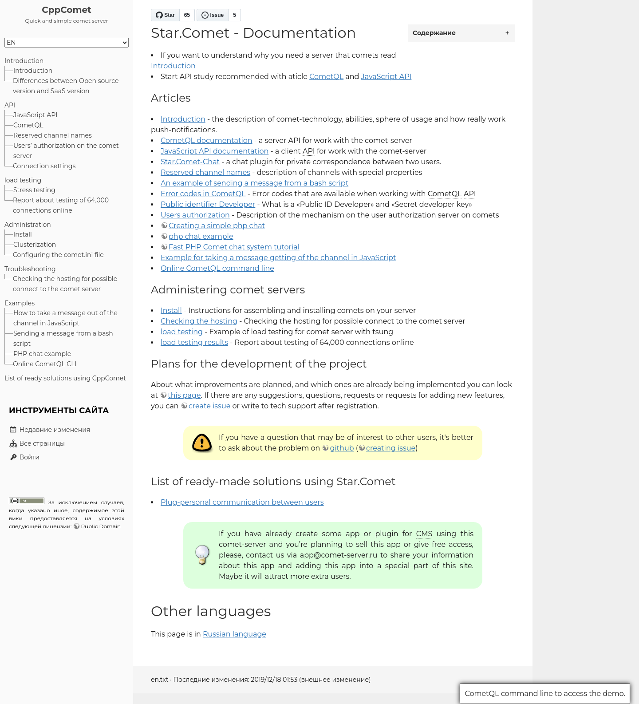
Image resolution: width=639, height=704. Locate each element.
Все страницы (37, 443)
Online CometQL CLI (45, 364)
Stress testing (34, 190)
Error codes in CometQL (203, 194)
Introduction (23, 61)
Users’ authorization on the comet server (66, 151)
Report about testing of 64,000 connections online (61, 205)
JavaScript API (35, 115)
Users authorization (195, 215)
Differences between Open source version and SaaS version (65, 86)
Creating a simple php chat (217, 225)
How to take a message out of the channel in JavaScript (65, 318)
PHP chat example (42, 354)
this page (184, 395)
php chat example (201, 236)
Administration (27, 225)
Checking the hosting (199, 321)
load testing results (194, 342)
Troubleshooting (30, 269)
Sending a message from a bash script (63, 338)
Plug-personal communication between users (242, 502)
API (9, 105)
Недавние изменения (49, 430)
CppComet (66, 9)
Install (22, 234)
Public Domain (101, 526)
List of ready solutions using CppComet (65, 378)
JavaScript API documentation (214, 151)
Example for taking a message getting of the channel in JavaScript (278, 257)
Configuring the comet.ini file (58, 255)
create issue (209, 406)
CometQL (28, 125)
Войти (24, 457)
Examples (19, 303)
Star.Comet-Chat (190, 162)
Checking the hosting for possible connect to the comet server (65, 284)
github (342, 448)
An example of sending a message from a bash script (254, 183)
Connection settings (44, 166)
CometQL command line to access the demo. (545, 693)
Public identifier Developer (208, 204)
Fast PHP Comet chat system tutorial (234, 247)
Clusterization (34, 245)
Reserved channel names (52, 135)
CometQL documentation (206, 140)
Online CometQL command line (217, 268)
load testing (22, 180)
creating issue (390, 448)
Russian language (234, 634)
